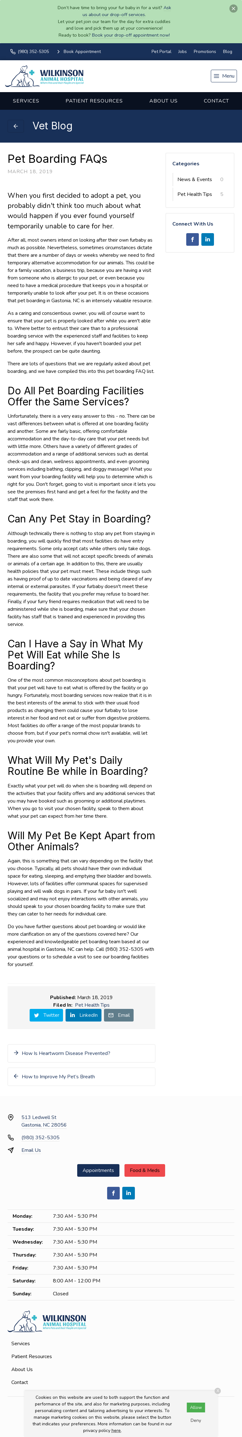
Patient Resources (94, 100)
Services (26, 100)
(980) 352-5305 (40, 1137)
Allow (196, 1407)
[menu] (224, 76)
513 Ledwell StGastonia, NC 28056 (44, 1121)
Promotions (205, 52)
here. (117, 1431)
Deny (196, 1420)
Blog (227, 52)
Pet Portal (161, 52)
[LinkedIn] (207, 239)
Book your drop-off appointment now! (131, 35)
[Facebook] (192, 239)
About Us (163, 100)
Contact (216, 100)
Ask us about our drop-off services (127, 11)
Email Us (31, 1150)
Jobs (182, 52)
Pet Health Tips (92, 1005)
